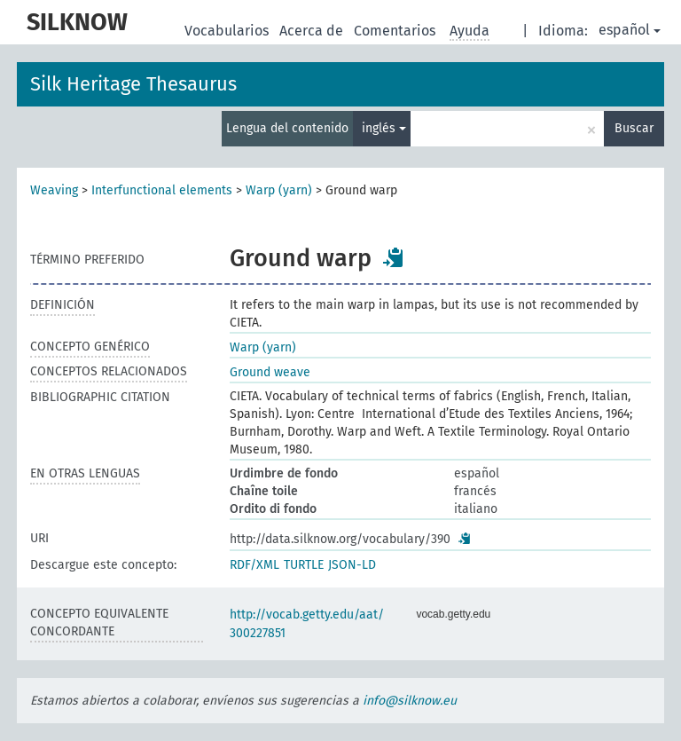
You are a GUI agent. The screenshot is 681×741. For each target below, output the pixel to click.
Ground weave (270, 372)
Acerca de (313, 30)
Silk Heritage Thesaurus (133, 84)
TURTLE (304, 564)
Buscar (634, 128)
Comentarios (396, 30)
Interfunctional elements (161, 190)
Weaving (54, 190)
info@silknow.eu (410, 700)
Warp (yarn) (279, 190)
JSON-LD (352, 564)
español (630, 29)
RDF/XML (254, 564)
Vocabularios (228, 30)
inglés (384, 128)
